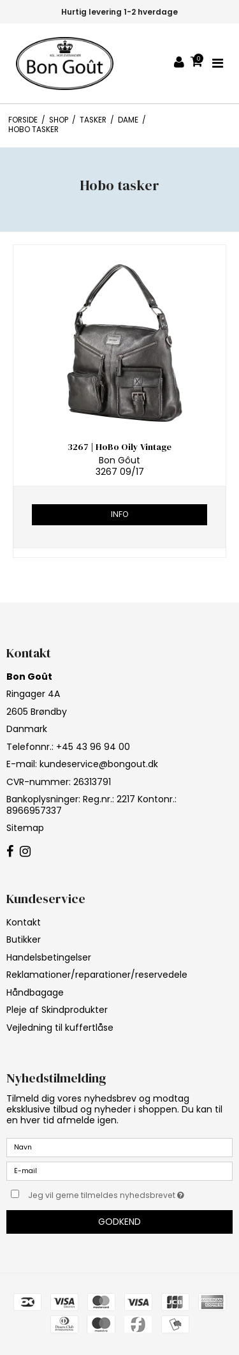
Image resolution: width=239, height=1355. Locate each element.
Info (119, 514)
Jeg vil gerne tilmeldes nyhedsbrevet (112, 1193)
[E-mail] (119, 1170)
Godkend (119, 1221)
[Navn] (119, 1147)
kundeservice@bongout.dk (99, 764)
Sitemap (25, 827)
